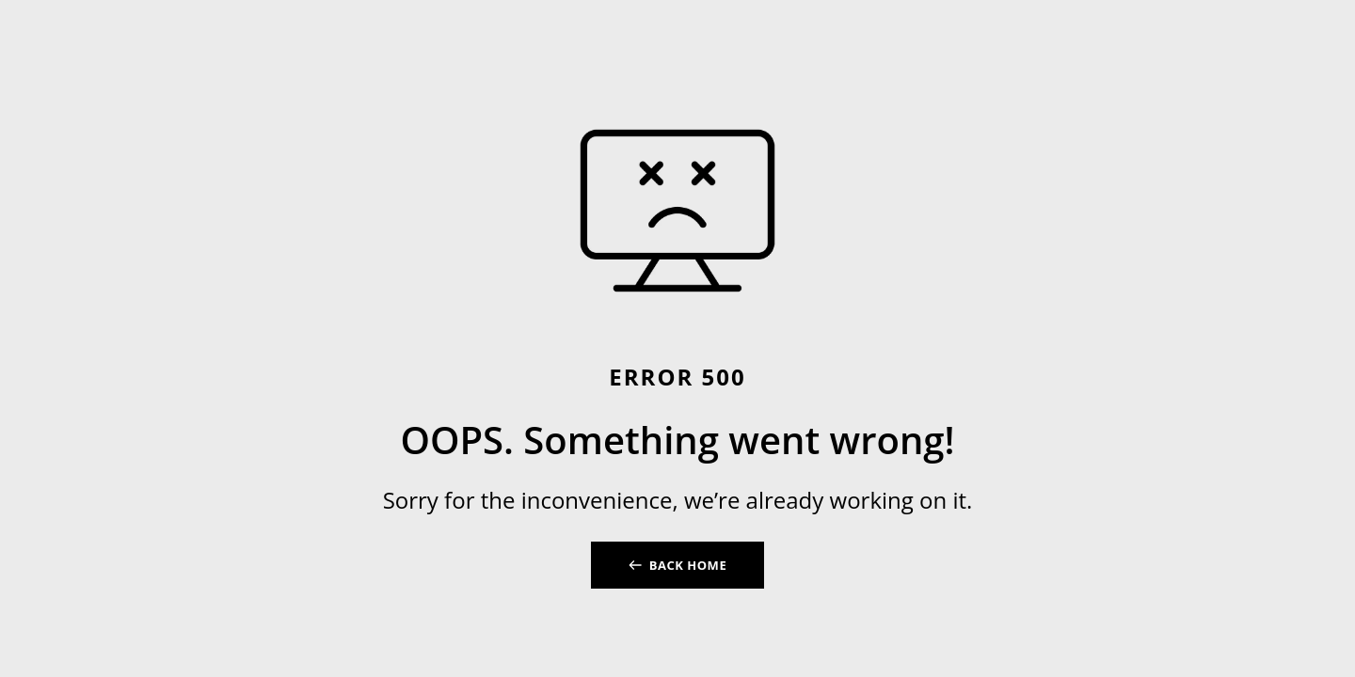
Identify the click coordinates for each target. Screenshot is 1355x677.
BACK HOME (687, 565)
